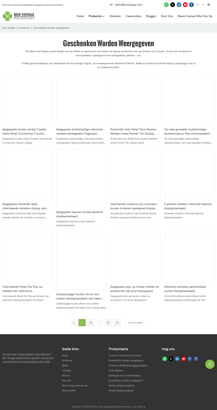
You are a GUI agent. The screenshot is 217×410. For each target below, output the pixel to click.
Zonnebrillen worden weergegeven (126, 360)
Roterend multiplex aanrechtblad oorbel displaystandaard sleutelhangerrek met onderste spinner (189, 289)
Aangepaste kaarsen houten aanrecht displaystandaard (79, 214)
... (99, 320)
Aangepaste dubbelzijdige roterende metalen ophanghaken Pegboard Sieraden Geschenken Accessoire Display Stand (79, 132)
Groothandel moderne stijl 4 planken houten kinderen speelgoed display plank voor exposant (133, 206)
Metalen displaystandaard (121, 385)
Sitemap (141, 406)
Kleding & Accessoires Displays (125, 375)
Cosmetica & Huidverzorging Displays (128, 365)
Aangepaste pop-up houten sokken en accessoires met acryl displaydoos (134, 289)
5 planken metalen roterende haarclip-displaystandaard (188, 206)
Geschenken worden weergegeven (51, 27)
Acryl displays (116, 370)
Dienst (65, 365)
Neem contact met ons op (74, 385)
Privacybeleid (69, 390)
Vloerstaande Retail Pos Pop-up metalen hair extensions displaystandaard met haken (22, 289)
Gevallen (67, 370)
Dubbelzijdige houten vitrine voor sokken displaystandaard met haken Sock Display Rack (79, 297)
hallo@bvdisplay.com (126, 4)
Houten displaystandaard (121, 390)
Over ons (67, 380)
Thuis (65, 355)
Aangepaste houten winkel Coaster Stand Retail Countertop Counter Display (24, 132)
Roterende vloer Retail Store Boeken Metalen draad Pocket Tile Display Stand (133, 132)
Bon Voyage (8, 27)
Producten (24, 27)
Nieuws (66, 375)
